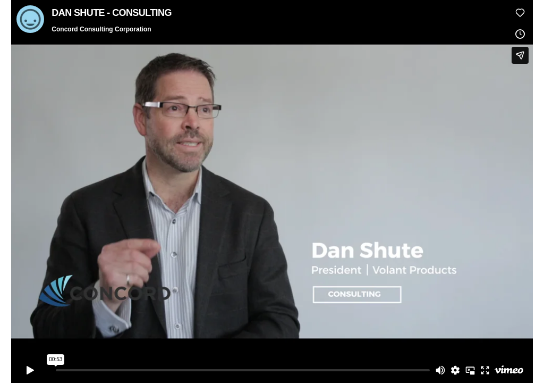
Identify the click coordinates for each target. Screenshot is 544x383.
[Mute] (440, 370)
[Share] (520, 55)
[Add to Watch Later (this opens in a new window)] (520, 34)
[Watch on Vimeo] (509, 370)
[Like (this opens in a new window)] (520, 12)
